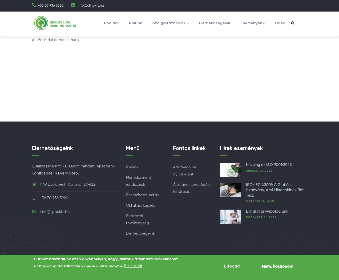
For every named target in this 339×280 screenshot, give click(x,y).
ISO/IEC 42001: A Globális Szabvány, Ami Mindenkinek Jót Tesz (275, 190)
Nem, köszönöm (277, 266)
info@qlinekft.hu (91, 5)
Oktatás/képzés (140, 205)
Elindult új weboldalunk (267, 211)
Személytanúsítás (142, 195)
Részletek (133, 267)
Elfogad (232, 266)
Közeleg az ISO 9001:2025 (269, 165)
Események (253, 23)
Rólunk (135, 22)
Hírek (280, 22)
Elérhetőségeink (214, 22)
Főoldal (111, 22)
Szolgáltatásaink (170, 23)
